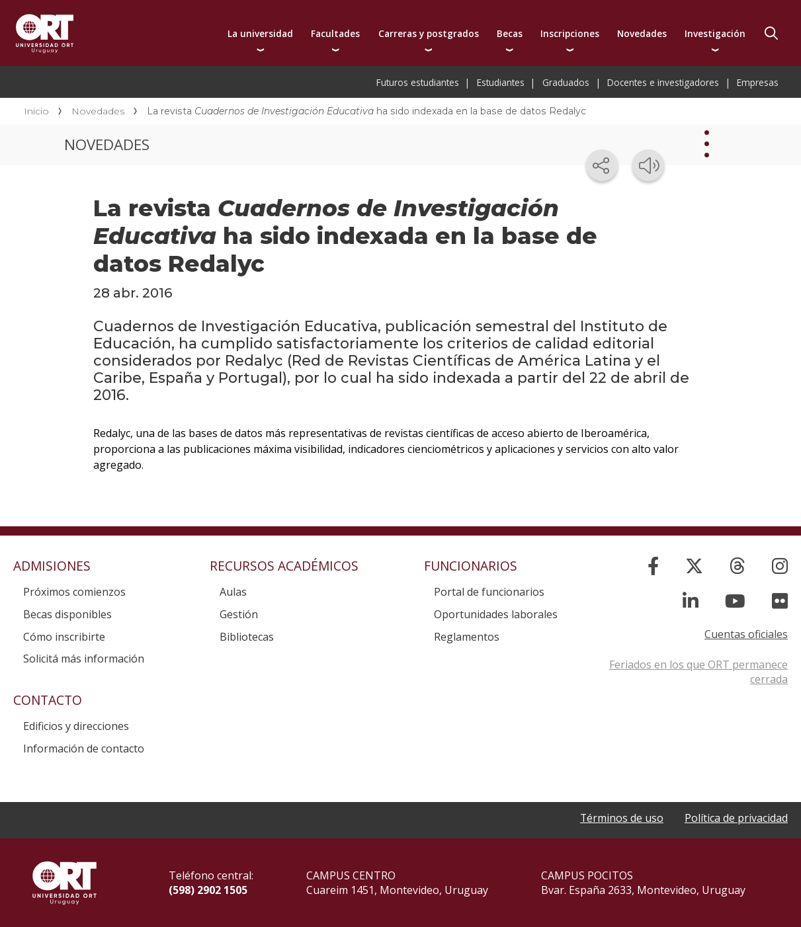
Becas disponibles (67, 614)
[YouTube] (735, 601)
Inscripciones (569, 33)
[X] (694, 566)
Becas (510, 33)
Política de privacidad (736, 818)
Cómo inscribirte (64, 636)
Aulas (233, 591)
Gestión (239, 614)
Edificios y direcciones (76, 726)
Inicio (36, 111)
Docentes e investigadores (663, 82)
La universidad (260, 33)
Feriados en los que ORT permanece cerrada (698, 671)
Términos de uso (621, 818)
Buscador (771, 33)
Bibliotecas (247, 636)
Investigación (715, 33)
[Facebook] (653, 566)
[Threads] (737, 566)
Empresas (758, 82)
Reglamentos (466, 636)
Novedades (642, 33)
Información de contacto (83, 748)
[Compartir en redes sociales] (602, 165)
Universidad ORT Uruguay (44, 33)
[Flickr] (780, 601)
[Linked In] (690, 601)
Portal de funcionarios (489, 591)
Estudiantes (501, 82)
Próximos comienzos (74, 591)
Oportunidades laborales (496, 614)
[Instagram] (780, 566)
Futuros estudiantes (417, 82)
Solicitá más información (83, 658)
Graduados (565, 82)
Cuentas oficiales (746, 634)
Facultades (335, 33)
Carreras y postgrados (428, 33)
